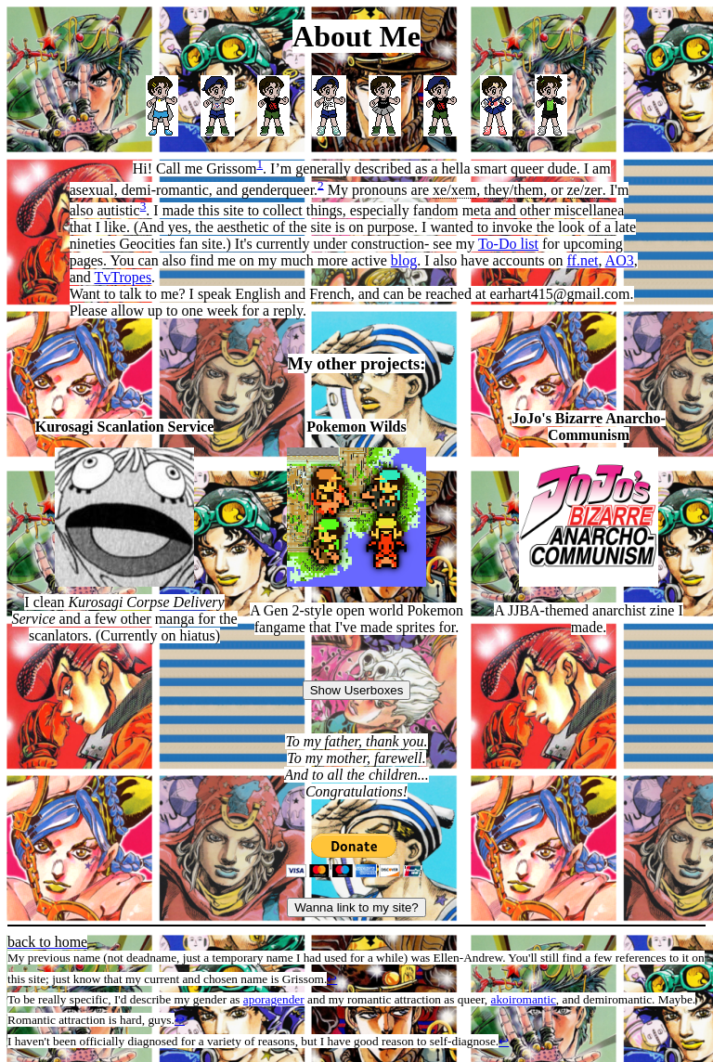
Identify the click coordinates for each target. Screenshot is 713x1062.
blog (404, 260)
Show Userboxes (357, 690)
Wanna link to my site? (356, 907)
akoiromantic (523, 999)
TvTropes (122, 277)
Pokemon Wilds (356, 426)
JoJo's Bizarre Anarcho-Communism (589, 426)
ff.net (583, 260)
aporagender (274, 999)
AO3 (619, 260)
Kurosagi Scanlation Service (124, 426)
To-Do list (508, 244)
